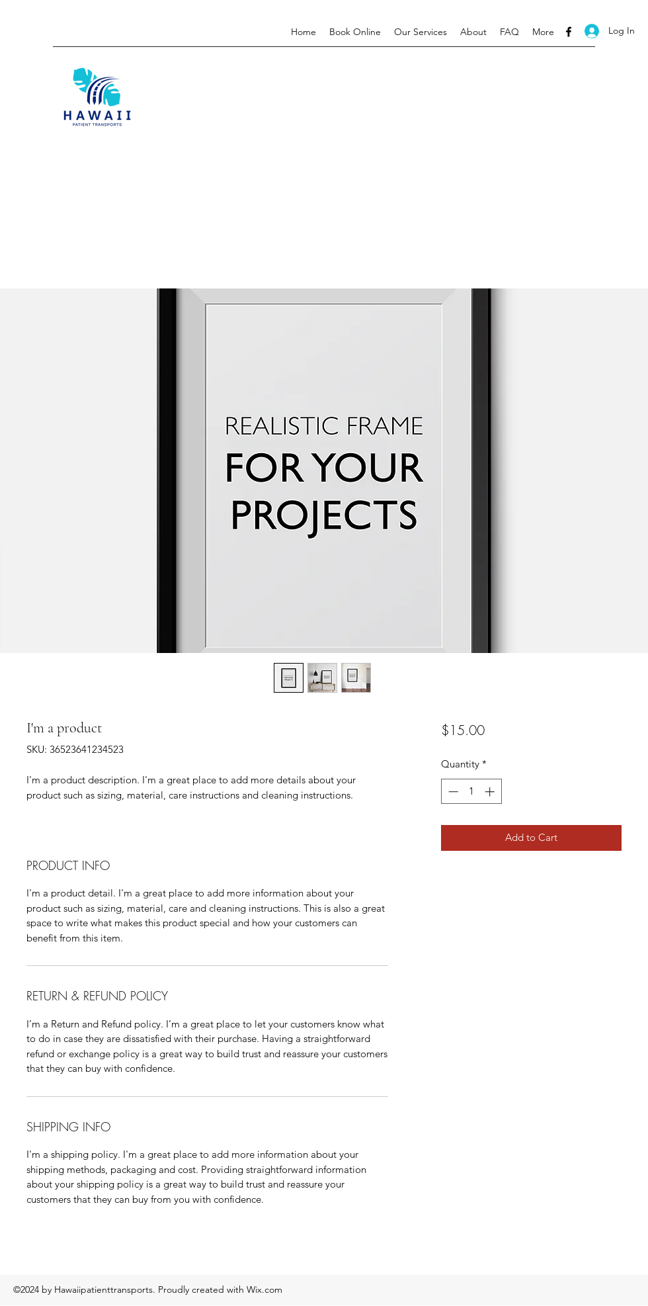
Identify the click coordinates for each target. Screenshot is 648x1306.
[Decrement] (452, 791)
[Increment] (491, 791)
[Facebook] (568, 31)
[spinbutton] (471, 791)
